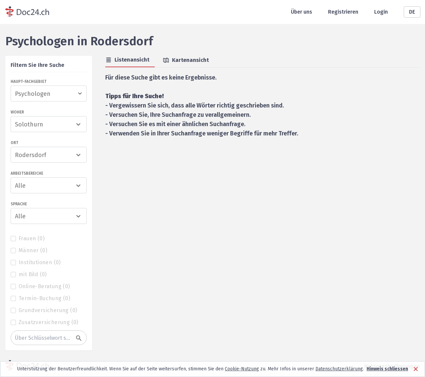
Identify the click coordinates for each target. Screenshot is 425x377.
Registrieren (343, 12)
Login (381, 12)
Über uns (301, 12)
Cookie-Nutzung (242, 369)
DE (412, 12)
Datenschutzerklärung (339, 369)
